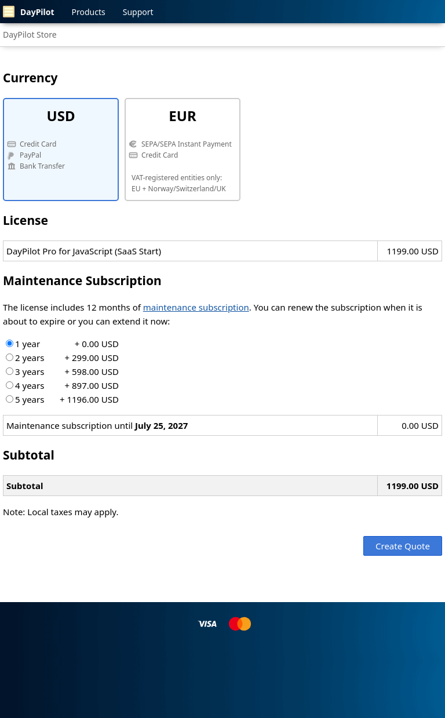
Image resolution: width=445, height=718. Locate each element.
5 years (62, 399)
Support (138, 11)
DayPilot (28, 11)
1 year (62, 344)
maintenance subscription (196, 307)
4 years (62, 385)
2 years (62, 358)
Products (88, 11)
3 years (62, 371)
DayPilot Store (30, 34)
